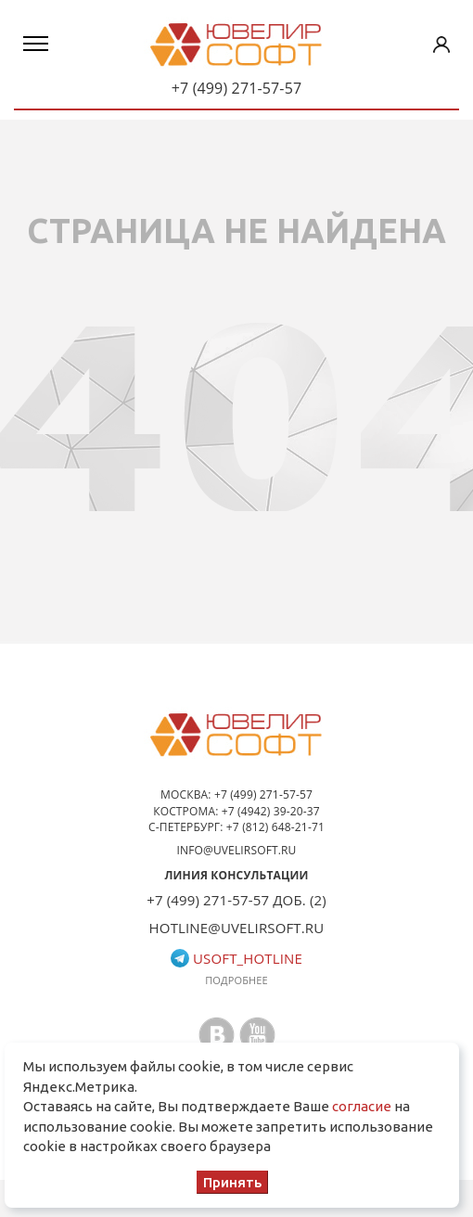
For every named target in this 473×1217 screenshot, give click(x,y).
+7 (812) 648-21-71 (275, 827)
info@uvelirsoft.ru (237, 850)
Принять (232, 1182)
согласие (361, 1106)
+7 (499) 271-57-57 (237, 88)
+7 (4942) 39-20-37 (271, 811)
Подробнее (236, 980)
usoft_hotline (236, 958)
